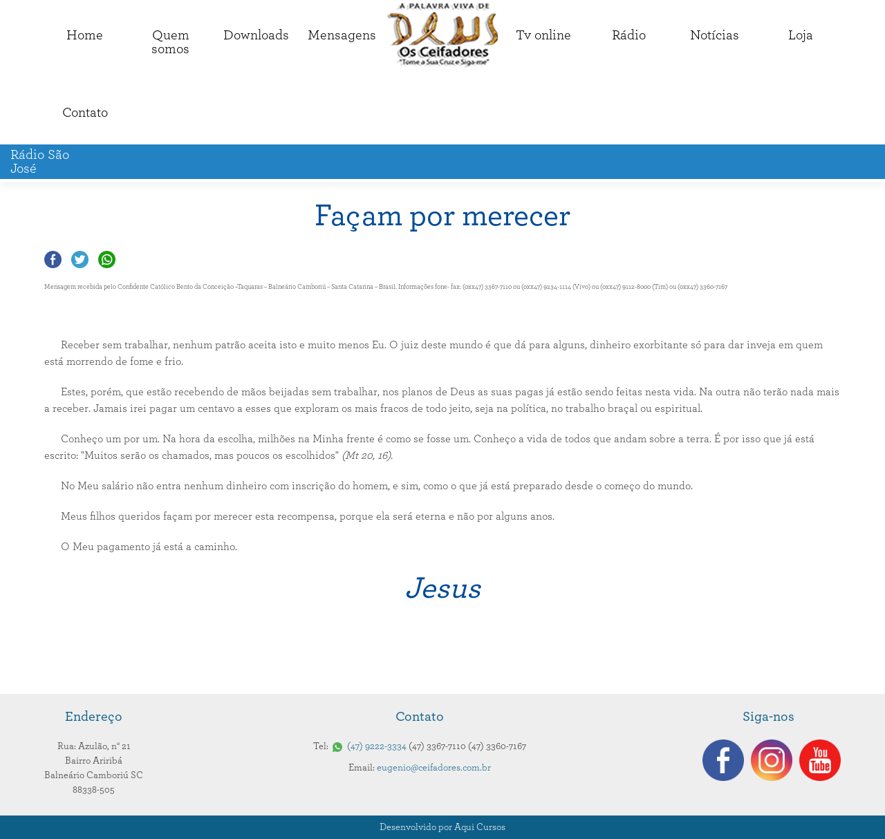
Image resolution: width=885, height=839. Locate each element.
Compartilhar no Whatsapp (106, 259)
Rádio (629, 35)
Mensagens (342, 35)
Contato (85, 113)
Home (84, 35)
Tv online (543, 35)
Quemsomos (170, 42)
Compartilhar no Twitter (79, 259)
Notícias (714, 35)
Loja (800, 35)
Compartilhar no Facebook (53, 259)
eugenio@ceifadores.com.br (434, 768)
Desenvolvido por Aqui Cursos (442, 827)
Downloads (256, 35)
